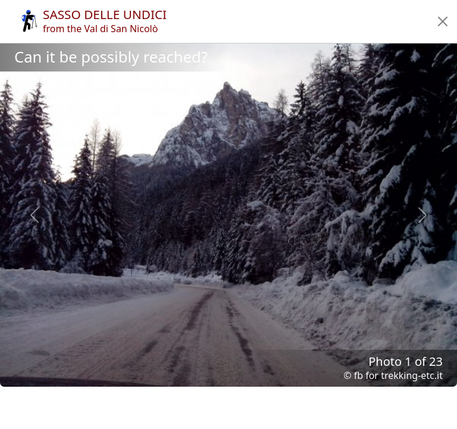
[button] (442, 21)
